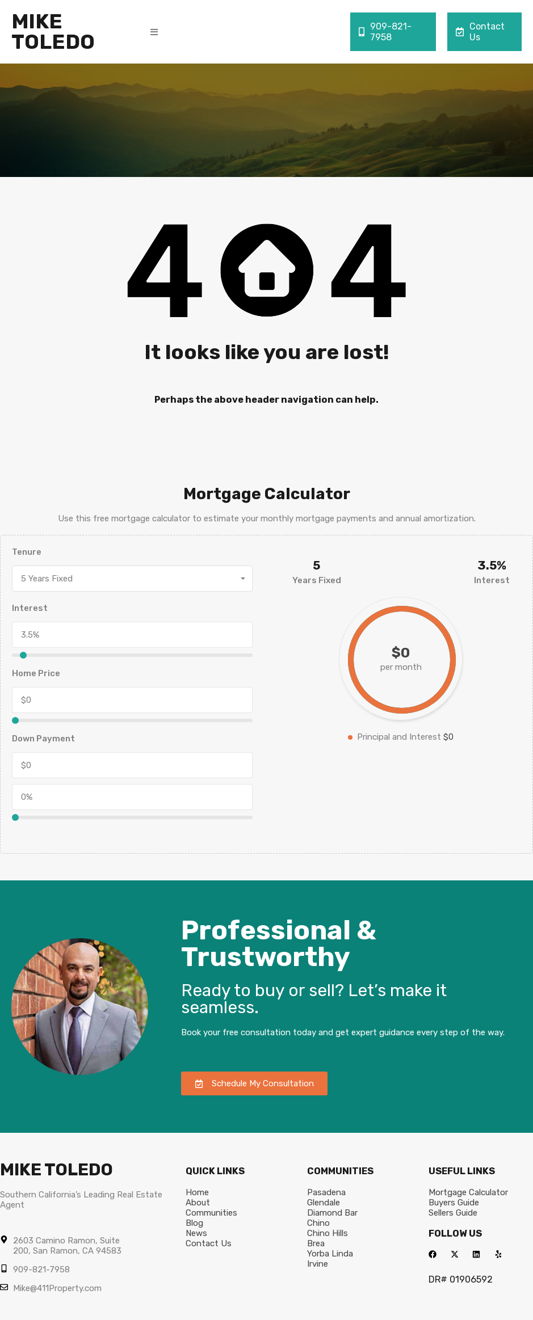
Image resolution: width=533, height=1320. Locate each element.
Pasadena (326, 1192)
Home (197, 1192)
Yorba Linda (330, 1254)
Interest (30, 608)
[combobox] (132, 579)
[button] (154, 32)
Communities (211, 1213)
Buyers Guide (454, 1202)
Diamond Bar (332, 1213)
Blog (194, 1223)
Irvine (317, 1264)
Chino (318, 1223)
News (196, 1233)
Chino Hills (327, 1233)
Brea (316, 1243)
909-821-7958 (385, 32)
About (198, 1202)
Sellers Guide (453, 1213)
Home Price (36, 673)
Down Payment (43, 738)
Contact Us (480, 32)
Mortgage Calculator (468, 1192)
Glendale (323, 1202)
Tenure (26, 552)
